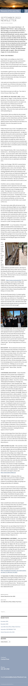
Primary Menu (26, 11)
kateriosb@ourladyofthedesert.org (15, 677)
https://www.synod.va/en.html (13, 280)
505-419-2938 (5, 669)
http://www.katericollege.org (8, 472)
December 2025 (4, 621)
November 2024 (4, 624)
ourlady (11, 23)
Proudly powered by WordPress (7, 684)
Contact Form (5, 659)
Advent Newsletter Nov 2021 (14, 595)
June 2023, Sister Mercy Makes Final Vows (14, 600)
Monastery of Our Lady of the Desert (11, 11)
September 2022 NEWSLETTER (8, 629)
